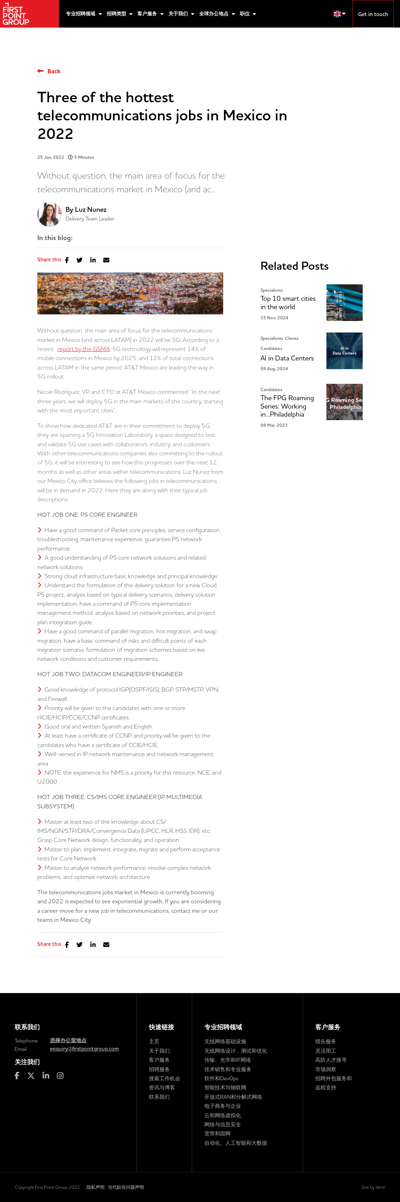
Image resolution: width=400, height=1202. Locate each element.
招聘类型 (117, 13)
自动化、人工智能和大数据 (235, 1143)
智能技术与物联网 (225, 1087)
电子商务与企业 (222, 1106)
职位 (245, 13)
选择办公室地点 (68, 1040)
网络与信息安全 (222, 1124)
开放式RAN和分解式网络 (233, 1096)
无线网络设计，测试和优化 (235, 1050)
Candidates (271, 348)
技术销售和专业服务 (227, 1069)
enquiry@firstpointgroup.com (84, 1048)
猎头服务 (325, 1041)
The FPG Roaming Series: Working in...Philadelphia (287, 406)
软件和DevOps (221, 1078)
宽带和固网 (217, 1133)
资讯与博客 (162, 1087)
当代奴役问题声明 (126, 1187)
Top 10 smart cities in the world (288, 302)
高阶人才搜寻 (331, 1060)
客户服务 (147, 13)
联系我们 (159, 1096)
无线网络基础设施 (225, 1041)
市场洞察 (325, 1069)
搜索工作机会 (164, 1078)
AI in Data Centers (287, 358)
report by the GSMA (84, 348)
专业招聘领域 (81, 13)
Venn (380, 1187)
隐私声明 (95, 1187)
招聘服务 (159, 1069)
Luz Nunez (90, 209)
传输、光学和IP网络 (227, 1060)
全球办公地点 (214, 13)
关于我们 (178, 13)
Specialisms (272, 290)
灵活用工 (325, 1050)
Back (53, 71)
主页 (154, 1041)
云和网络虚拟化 (222, 1115)
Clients (292, 338)
